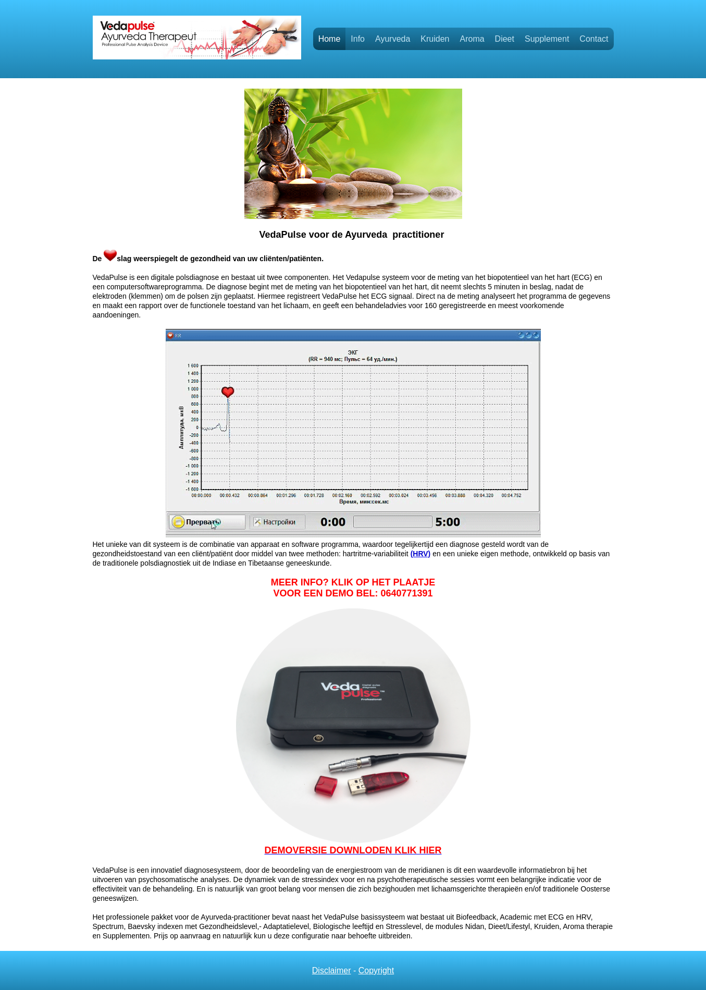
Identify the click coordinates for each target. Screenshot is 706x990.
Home (329, 38)
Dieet (504, 38)
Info (358, 38)
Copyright (376, 970)
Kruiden (434, 38)
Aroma (472, 38)
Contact (593, 38)
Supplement (547, 38)
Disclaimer (331, 970)
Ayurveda (392, 38)
